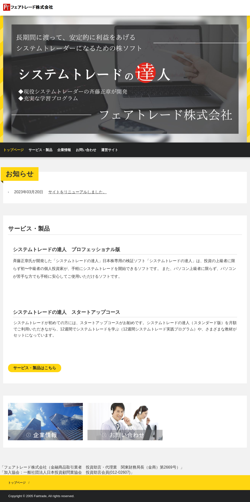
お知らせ (20, 174)
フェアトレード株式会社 (40, 8)
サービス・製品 (40, 150)
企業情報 (64, 150)
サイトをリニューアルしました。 (77, 192)
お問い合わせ (86, 150)
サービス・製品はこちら (34, 368)
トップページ (13, 150)
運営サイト (109, 150)
